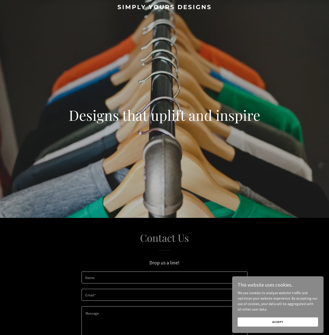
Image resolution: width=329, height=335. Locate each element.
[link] (164, 7)
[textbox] (164, 277)
